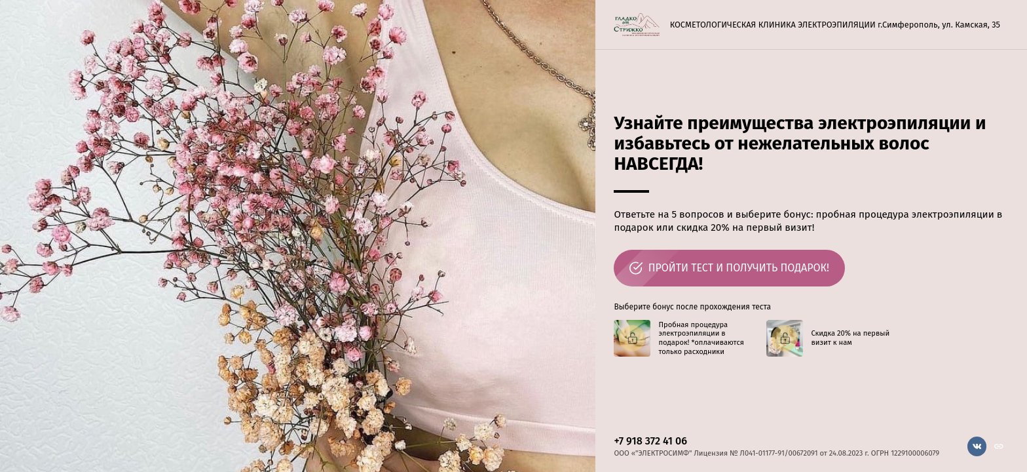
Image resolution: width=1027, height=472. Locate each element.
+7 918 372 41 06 (650, 441)
